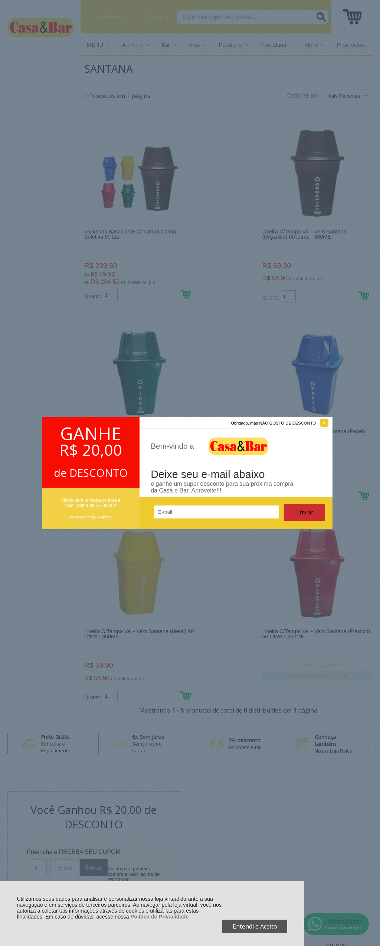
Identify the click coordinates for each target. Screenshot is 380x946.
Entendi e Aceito (255, 926)
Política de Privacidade (160, 917)
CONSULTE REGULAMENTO (90, 517)
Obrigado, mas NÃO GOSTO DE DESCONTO (273, 423)
